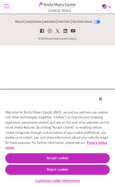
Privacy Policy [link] (63, 21)
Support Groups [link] (34, 21)
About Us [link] (19, 21)
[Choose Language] (107, 6)
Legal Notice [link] (49, 21)
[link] (42, 31)
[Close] (104, 102)
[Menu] (6, 7)
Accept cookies (58, 158)
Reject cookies (57, 169)
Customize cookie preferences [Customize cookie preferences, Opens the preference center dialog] (57, 181)
